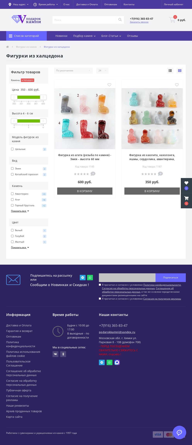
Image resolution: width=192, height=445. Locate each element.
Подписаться (170, 277)
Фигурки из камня (26, 46)
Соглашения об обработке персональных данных (138, 290)
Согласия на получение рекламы (162, 298)
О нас (66, 4)
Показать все (20, 211)
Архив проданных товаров (24, 411)
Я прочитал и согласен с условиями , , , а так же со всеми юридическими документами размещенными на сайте (141, 290)
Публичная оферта (18, 390)
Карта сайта (14, 417)
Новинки (61, 36)
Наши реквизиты (17, 405)
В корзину (84, 191)
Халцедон (27, 80)
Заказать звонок (139, 22)
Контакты (129, 4)
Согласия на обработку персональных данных (128, 288)
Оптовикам (110, 4)
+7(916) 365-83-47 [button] (113, 325)
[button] (45, 4)
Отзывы (132, 36)
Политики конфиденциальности (162, 284)
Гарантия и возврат (19, 331)
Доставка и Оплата (87, 4)
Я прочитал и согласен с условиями (141, 298)
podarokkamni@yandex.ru (117, 332)
